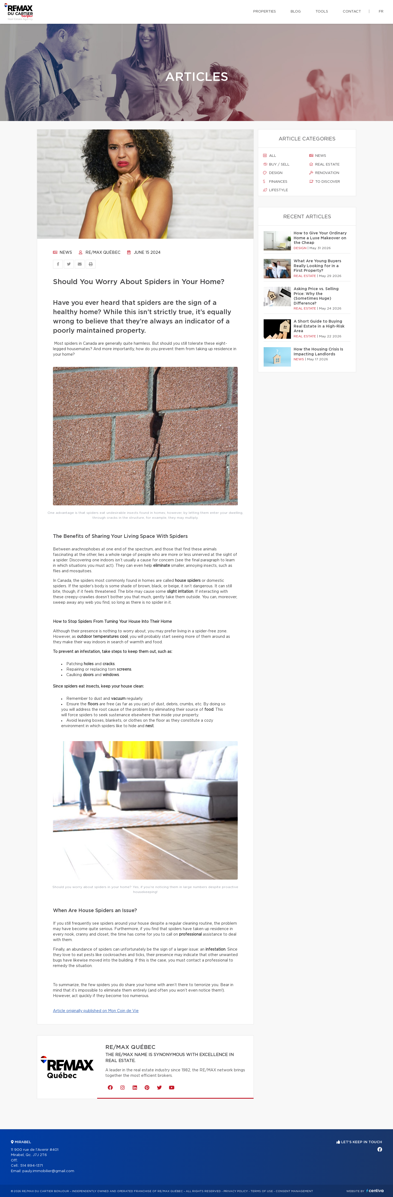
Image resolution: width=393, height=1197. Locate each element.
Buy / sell (276, 164)
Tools (321, 11)
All (269, 156)
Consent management (294, 1191)
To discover (324, 182)
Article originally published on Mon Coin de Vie (96, 1011)
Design (272, 173)
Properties (264, 11)
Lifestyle (275, 190)
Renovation (324, 173)
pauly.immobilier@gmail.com (48, 1171)
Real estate (324, 164)
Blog (296, 11)
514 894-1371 (31, 1165)
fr (381, 11)
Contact (352, 11)
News (62, 253)
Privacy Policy (236, 1191)
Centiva (375, 1190)
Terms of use (262, 1191)
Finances (275, 182)
